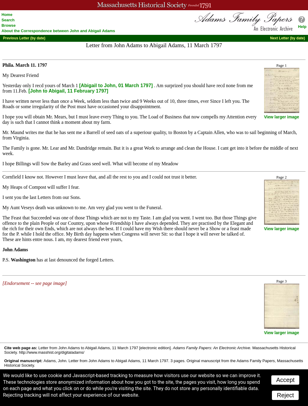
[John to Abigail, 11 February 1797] (68, 90)
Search (8, 20)
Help (302, 26)
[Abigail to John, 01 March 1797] (116, 85)
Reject (285, 395)
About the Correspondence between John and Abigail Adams (58, 31)
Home (7, 14)
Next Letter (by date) (287, 38)
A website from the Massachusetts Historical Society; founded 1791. (154, 5)
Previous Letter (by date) (24, 38)
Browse (9, 25)
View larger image (281, 117)
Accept (285, 380)
